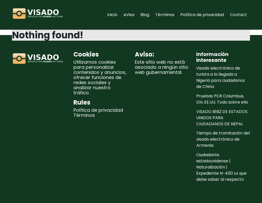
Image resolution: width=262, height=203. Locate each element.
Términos (164, 15)
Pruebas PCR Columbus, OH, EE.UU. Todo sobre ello (222, 99)
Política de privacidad (202, 15)
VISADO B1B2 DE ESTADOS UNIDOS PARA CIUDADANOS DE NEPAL (221, 118)
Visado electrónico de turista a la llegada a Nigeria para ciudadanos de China (220, 77)
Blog (144, 15)
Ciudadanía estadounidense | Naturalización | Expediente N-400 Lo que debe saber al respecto (221, 167)
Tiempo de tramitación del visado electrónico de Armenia (223, 139)
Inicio (112, 15)
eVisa (129, 15)
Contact (238, 15)
